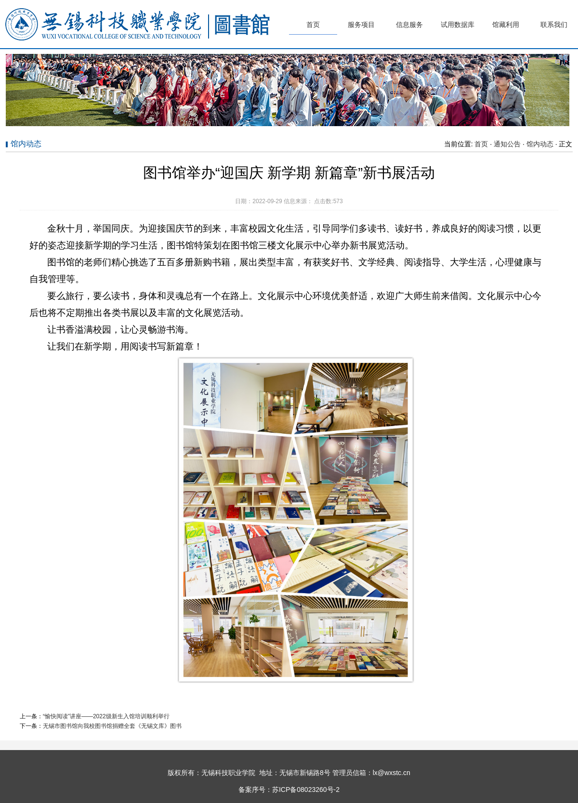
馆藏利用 (505, 24)
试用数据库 (457, 24)
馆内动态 (539, 144)
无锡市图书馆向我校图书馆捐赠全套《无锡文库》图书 (112, 726)
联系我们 (553, 24)
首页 (313, 24)
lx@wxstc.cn (391, 773)
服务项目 (361, 24)
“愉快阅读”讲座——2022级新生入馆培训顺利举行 (106, 716)
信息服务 (409, 24)
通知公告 (507, 144)
